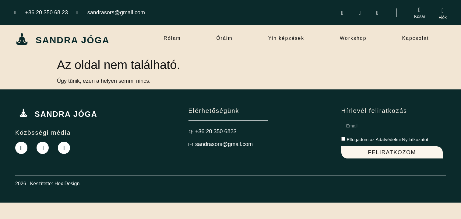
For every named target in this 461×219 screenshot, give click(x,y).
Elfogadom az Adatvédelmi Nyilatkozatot (387, 139)
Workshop (353, 38)
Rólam (172, 38)
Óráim (224, 38)
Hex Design (67, 183)
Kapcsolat (415, 38)
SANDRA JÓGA (73, 40)
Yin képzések (286, 38)
